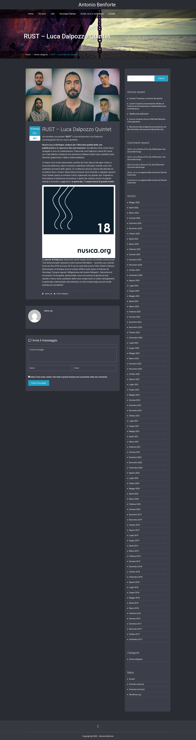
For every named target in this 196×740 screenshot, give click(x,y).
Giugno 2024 (134, 291)
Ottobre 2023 (134, 332)
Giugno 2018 (134, 593)
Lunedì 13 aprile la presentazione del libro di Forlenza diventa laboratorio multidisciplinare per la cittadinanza (146, 106)
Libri (53, 14)
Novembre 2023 (135, 327)
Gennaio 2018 (134, 619)
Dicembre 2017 (135, 624)
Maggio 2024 (134, 296)
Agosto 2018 (134, 582)
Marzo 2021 (134, 442)
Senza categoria (41, 54)
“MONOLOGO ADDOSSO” (139, 114)
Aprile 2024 (133, 301)
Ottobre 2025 (134, 234)
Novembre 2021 (135, 411)
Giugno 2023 (134, 348)
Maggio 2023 (134, 353)
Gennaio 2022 (134, 400)
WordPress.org (135, 695)
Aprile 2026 (133, 208)
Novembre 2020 (135, 463)
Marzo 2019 (134, 551)
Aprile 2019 (133, 546)
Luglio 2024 (133, 286)
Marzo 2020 (134, 499)
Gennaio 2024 (134, 317)
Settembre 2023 (135, 338)
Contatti (111, 14)
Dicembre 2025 (135, 223)
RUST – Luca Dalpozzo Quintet (64, 54)
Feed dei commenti (137, 689)
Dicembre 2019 (135, 515)
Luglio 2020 (133, 478)
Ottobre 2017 (134, 634)
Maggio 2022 (134, 395)
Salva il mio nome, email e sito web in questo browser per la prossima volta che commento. (68, 377)
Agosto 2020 (134, 473)
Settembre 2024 (135, 275)
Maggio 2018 (134, 598)
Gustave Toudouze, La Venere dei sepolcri (146, 98)
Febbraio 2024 (135, 312)
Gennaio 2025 (134, 254)
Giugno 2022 (134, 390)
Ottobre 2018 (134, 572)
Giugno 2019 (134, 541)
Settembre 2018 (135, 577)
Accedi (132, 679)
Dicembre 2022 (135, 364)
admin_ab (47, 294)
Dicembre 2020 (135, 457)
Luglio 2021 (133, 421)
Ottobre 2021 (134, 416)
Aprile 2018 (133, 603)
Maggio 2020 (134, 489)
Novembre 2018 (135, 567)
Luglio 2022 (133, 385)
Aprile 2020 (133, 494)
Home (30, 14)
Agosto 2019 (134, 530)
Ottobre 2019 (134, 525)
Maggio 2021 (134, 431)
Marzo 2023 (134, 359)
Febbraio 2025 (135, 249)
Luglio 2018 (133, 587)
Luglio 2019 (133, 535)
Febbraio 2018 (135, 613)
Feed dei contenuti (136, 684)
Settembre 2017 (135, 639)
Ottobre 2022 (134, 374)
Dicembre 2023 (135, 322)
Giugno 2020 (134, 483)
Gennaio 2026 (134, 218)
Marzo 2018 (134, 608)
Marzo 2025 (134, 244)
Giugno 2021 (134, 426)
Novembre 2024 (135, 265)
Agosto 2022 (134, 379)
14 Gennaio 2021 (35, 131)
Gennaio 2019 (134, 561)
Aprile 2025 (133, 239)
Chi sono (42, 14)
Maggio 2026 (134, 202)
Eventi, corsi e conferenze (92, 14)
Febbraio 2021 (135, 447)
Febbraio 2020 (135, 504)
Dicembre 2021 (135, 405)
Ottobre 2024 (134, 270)
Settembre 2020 (135, 468)
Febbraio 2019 (135, 556)
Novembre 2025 (135, 228)
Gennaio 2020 (134, 509)
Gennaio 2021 (134, 452)
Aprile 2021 (133, 437)
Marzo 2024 (134, 306)
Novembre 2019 (135, 520)
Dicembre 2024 (135, 260)
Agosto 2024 (134, 280)
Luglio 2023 (133, 343)
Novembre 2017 (135, 629)
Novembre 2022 (135, 369)
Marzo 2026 (134, 213)
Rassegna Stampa (68, 14)
